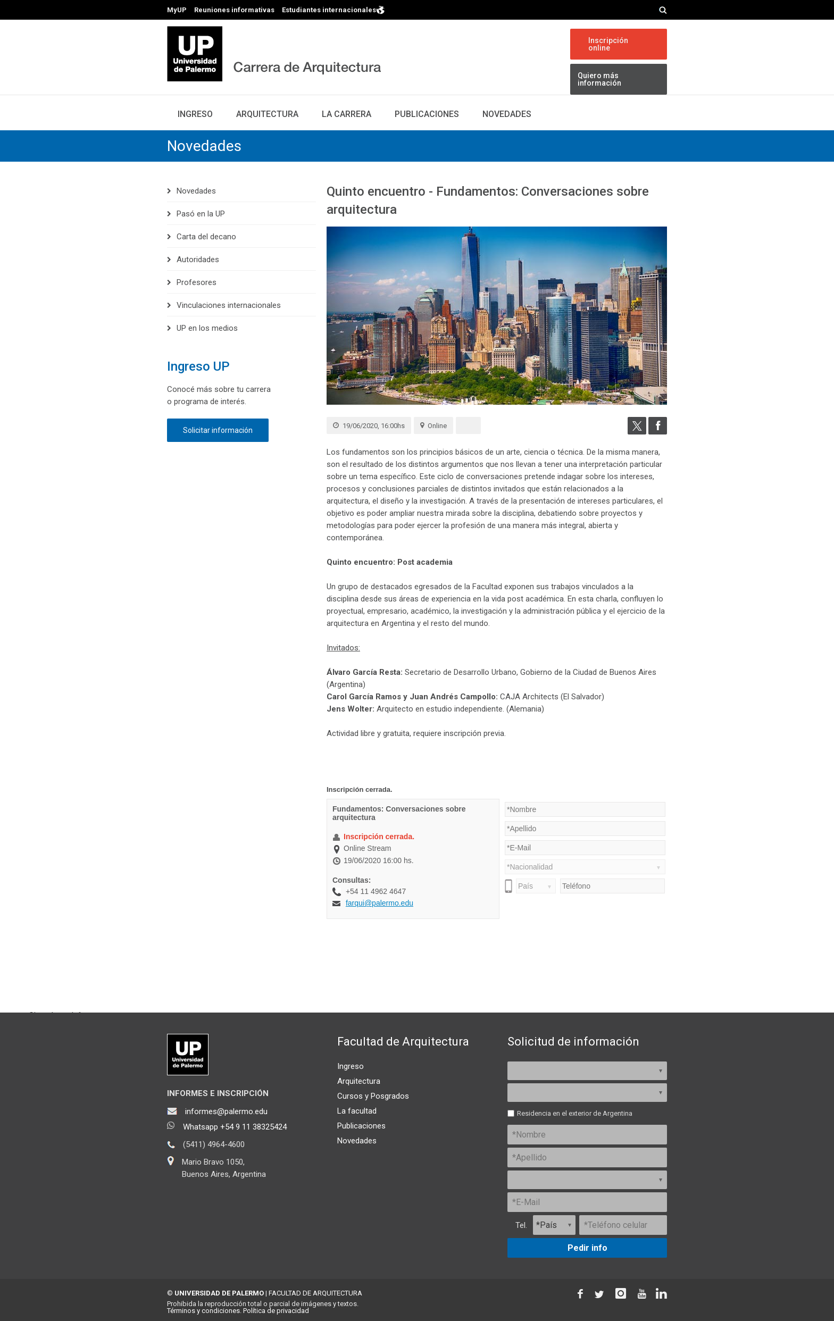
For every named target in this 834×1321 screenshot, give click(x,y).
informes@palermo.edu (226, 1111)
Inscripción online (608, 44)
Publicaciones (427, 114)
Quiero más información (599, 79)
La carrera (346, 114)
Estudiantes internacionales (333, 9)
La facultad (357, 1111)
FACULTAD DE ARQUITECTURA (315, 1293)
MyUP (177, 9)
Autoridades (198, 259)
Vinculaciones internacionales (229, 305)
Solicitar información (218, 430)
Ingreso (195, 114)
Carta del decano (206, 236)
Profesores (196, 282)
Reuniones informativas (234, 9)
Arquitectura (267, 114)
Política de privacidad (276, 1311)
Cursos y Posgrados (373, 1096)
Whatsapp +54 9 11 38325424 (235, 1127)
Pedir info (587, 1248)
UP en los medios (207, 328)
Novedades (506, 114)
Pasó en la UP (201, 214)
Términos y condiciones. (204, 1311)
